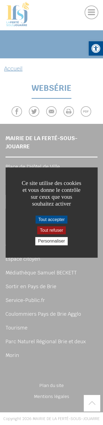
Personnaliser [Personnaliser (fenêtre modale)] (51, 241)
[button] (96, 48)
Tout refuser (51, 230)
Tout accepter (51, 219)
